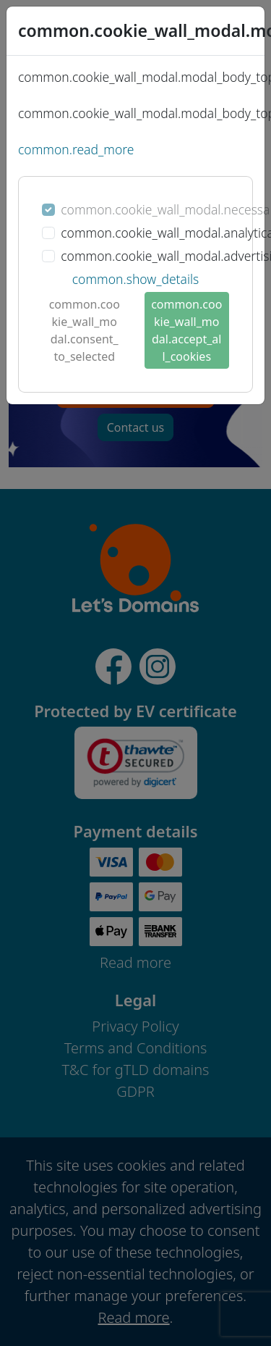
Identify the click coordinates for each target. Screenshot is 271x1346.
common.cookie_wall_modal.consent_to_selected (84, 330)
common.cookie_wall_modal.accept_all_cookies (186, 330)
